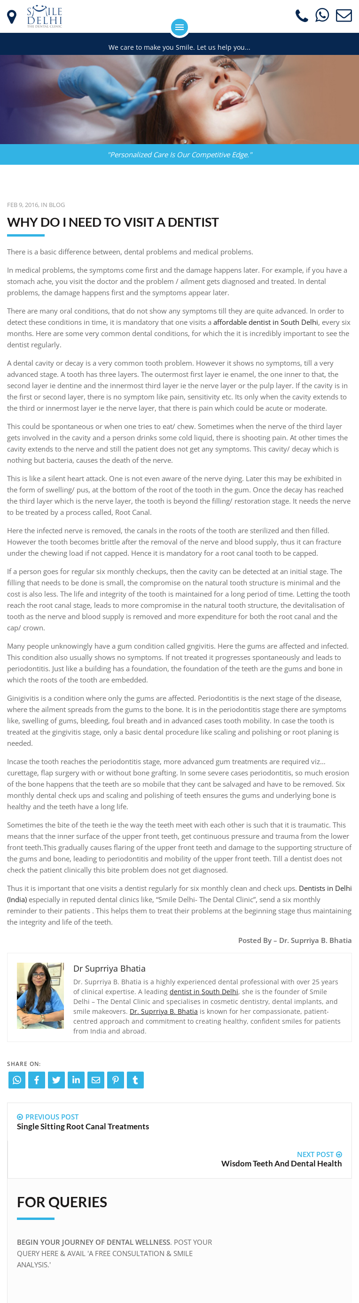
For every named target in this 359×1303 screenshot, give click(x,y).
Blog (57, 204)
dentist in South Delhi (204, 991)
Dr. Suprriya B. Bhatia (164, 1011)
